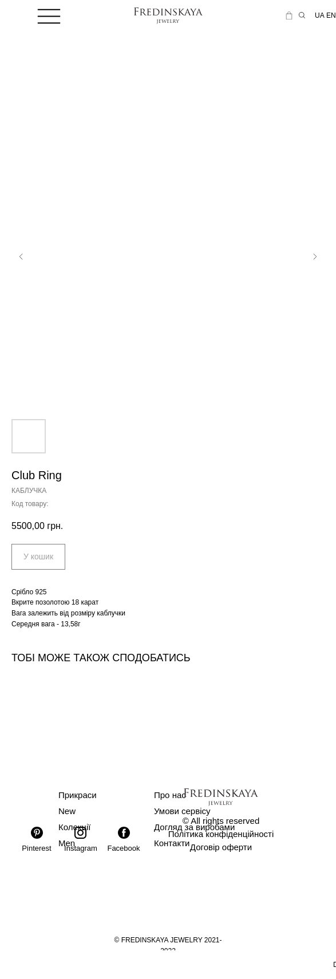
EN (331, 15)
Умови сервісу (182, 811)
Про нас (170, 795)
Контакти (171, 843)
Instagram (80, 848)
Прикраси (77, 795)
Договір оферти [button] (221, 847)
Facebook (123, 848)
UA (320, 15)
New (67, 811)
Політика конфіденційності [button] (221, 834)
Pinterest (36, 848)
